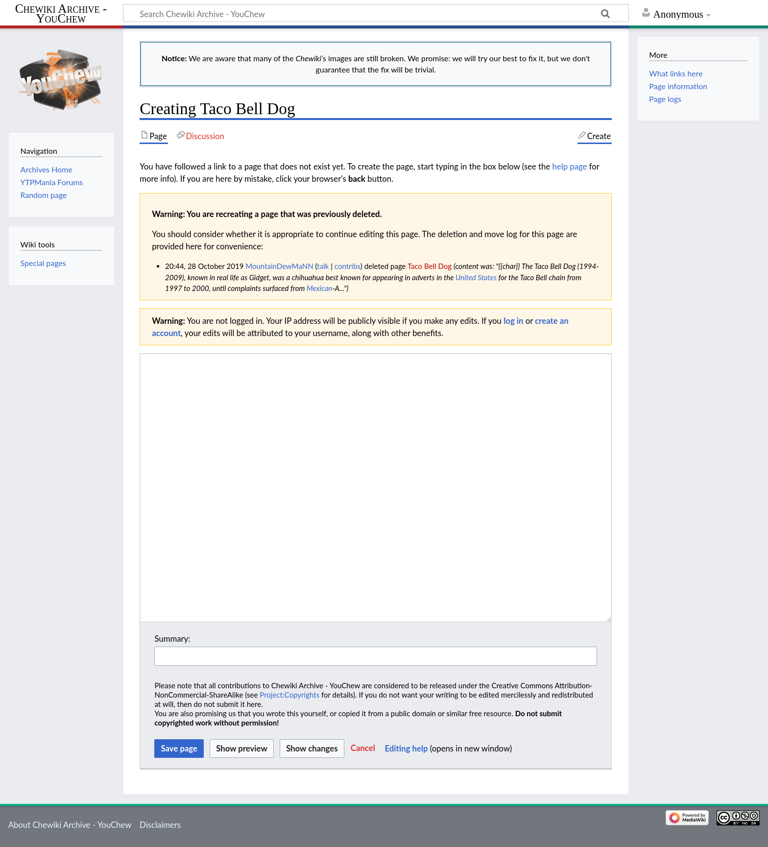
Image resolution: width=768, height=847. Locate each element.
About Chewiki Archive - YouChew (70, 825)
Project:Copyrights (289, 694)
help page (569, 166)
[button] (363, 748)
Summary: (172, 638)
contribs (347, 266)
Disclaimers (160, 825)
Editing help (406, 748)
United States (476, 277)
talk (323, 266)
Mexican (320, 288)
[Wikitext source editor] (376, 487)
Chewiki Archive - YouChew (61, 14)
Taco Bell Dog (430, 266)
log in (513, 320)
